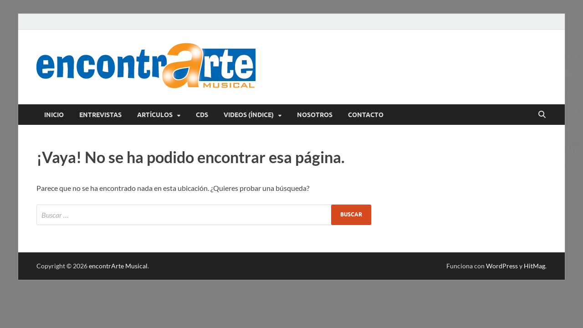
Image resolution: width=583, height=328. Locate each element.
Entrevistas (100, 114)
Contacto (366, 114)
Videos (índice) (249, 114)
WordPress (502, 266)
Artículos (155, 114)
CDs (202, 114)
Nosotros (314, 114)
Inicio (54, 114)
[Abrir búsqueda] (542, 114)
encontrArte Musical (118, 266)
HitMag (534, 266)
